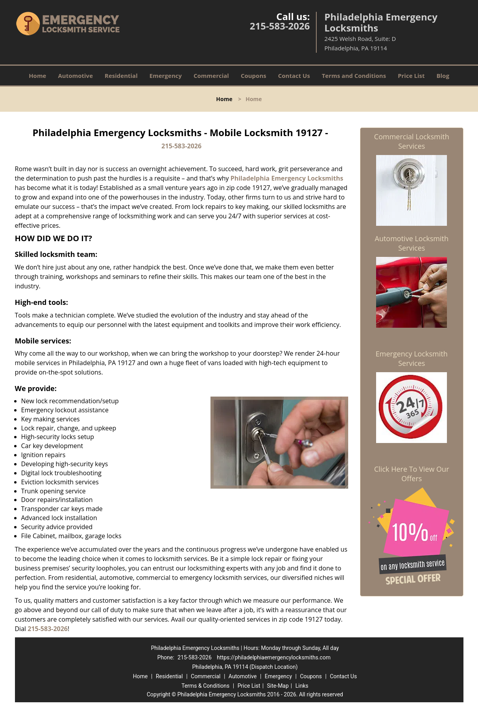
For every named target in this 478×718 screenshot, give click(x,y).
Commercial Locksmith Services (411, 141)
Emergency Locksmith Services (412, 358)
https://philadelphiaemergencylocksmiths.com (273, 657)
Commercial (211, 75)
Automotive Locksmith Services (411, 243)
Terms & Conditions (205, 686)
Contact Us (294, 75)
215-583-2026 (280, 25)
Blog (442, 75)
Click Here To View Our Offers (411, 473)
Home (37, 75)
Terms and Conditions (354, 75)
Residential (121, 75)
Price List (411, 75)
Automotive (75, 75)
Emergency (165, 75)
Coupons (253, 75)
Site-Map (278, 686)
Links (301, 686)
